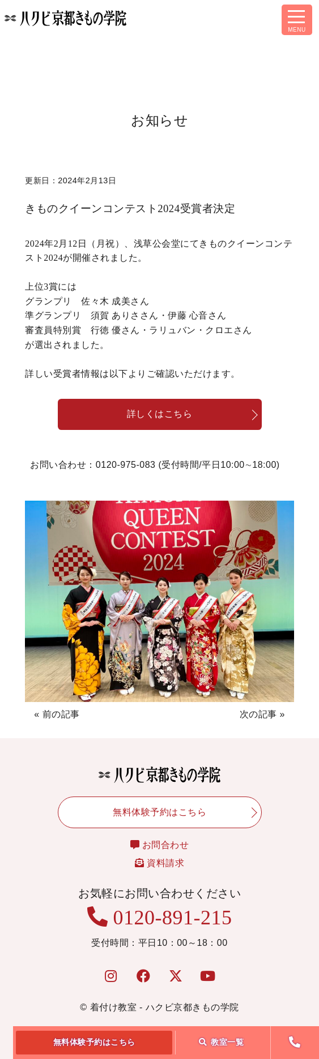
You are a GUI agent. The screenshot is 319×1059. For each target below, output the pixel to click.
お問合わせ (159, 845)
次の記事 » (262, 714)
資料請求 (159, 863)
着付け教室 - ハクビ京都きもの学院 (164, 1007)
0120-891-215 (159, 917)
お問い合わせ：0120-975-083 (154, 465)
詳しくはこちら (160, 414)
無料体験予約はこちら (94, 1042)
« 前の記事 (56, 714)
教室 (221, 1042)
